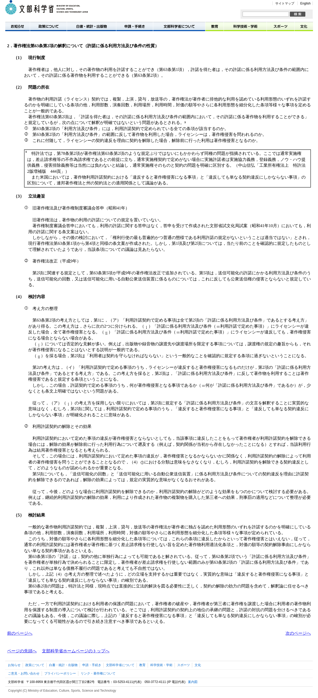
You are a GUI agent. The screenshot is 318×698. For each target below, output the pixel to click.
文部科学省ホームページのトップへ (75, 651)
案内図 (192, 682)
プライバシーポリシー (60, 673)
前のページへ (19, 633)
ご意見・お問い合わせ (24, 673)
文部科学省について (179, 26)
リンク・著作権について (98, 673)
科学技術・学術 (245, 26)
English (305, 3)
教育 (214, 26)
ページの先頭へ (22, 651)
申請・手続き (134, 26)
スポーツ (281, 26)
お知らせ (17, 26)
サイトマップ (284, 3)
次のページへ (298, 633)
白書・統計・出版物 (91, 26)
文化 (304, 26)
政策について (48, 26)
